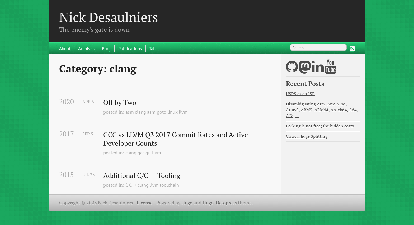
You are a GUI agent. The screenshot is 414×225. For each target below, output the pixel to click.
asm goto (156, 112)
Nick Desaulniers (108, 17)
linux (172, 112)
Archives (86, 48)
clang (140, 112)
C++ (133, 185)
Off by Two (119, 102)
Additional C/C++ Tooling (141, 175)
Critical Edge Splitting (306, 136)
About (64, 48)
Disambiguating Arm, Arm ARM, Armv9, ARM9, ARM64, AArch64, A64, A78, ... (322, 109)
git (148, 153)
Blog (106, 48)
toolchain (169, 185)
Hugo (186, 203)
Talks (153, 48)
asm (129, 112)
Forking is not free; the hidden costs (320, 126)
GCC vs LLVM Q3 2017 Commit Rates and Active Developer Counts (176, 139)
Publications (130, 48)
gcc (141, 153)
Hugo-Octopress (220, 203)
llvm (183, 112)
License (145, 203)
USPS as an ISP (300, 94)
